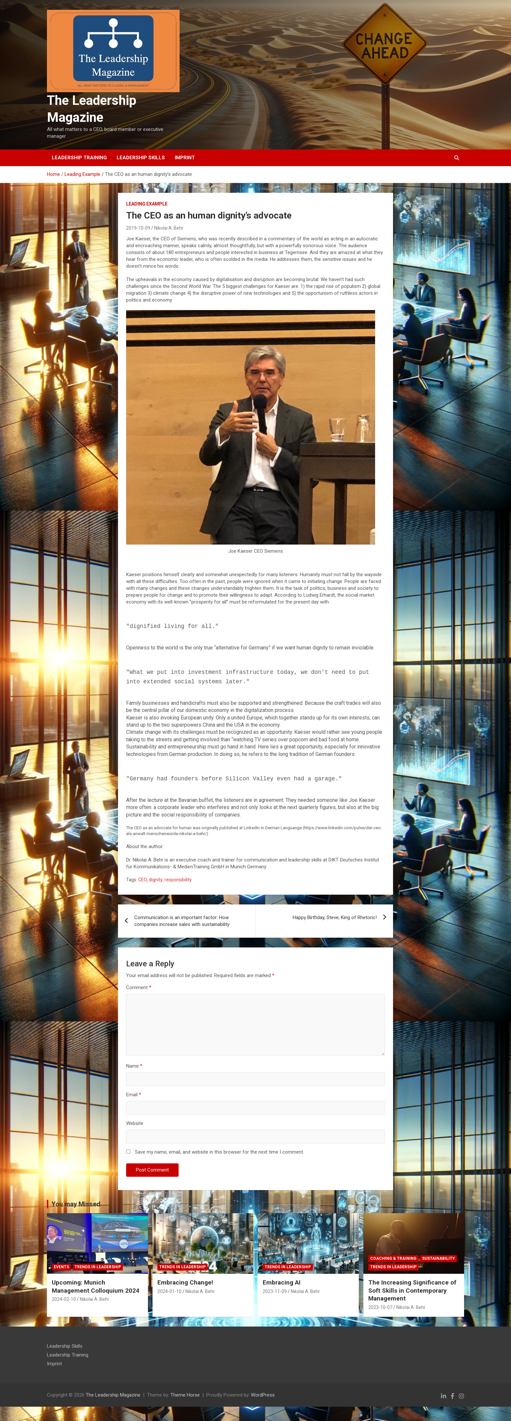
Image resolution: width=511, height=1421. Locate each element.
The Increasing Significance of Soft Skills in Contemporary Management (412, 1290)
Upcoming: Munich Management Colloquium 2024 (95, 1286)
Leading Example (147, 203)
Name (134, 1066)
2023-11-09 (275, 1291)
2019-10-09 (138, 228)
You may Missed (75, 1204)
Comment (138, 987)
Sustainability (438, 1258)
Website (134, 1123)
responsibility (178, 879)
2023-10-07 (380, 1307)
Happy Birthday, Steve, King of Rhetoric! (335, 917)
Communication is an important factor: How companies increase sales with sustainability (181, 921)
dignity (156, 879)
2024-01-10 (169, 1291)
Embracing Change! (185, 1282)
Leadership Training (79, 158)
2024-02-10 (64, 1299)
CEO (142, 879)
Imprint (185, 158)
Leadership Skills (141, 158)
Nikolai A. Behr (168, 228)
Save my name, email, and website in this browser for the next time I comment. (219, 1152)
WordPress (263, 1395)
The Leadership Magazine (113, 1395)
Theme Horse (185, 1395)
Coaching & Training (393, 1258)
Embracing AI (281, 1282)
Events (61, 1267)
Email (133, 1095)
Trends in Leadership (98, 1267)
